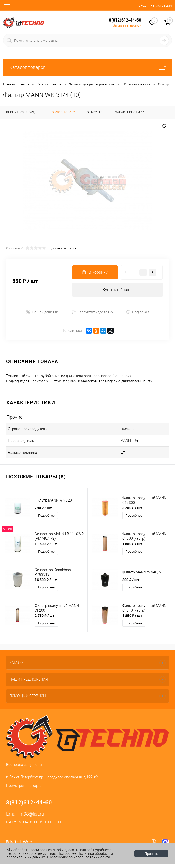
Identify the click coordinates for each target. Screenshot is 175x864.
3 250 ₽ (132, 507)
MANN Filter (130, 440)
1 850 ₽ (132, 543)
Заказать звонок (127, 25)
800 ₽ (130, 579)
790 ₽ (43, 507)
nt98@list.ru (32, 814)
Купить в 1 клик (118, 289)
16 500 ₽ (46, 579)
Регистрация (161, 5)
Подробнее (46, 515)
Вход (142, 5)
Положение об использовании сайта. (80, 857)
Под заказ (137, 312)
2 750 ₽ (44, 615)
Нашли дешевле (42, 312)
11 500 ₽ (46, 543)
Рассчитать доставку (92, 312)
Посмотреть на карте (23, 785)
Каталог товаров (87, 67)
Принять (151, 854)
